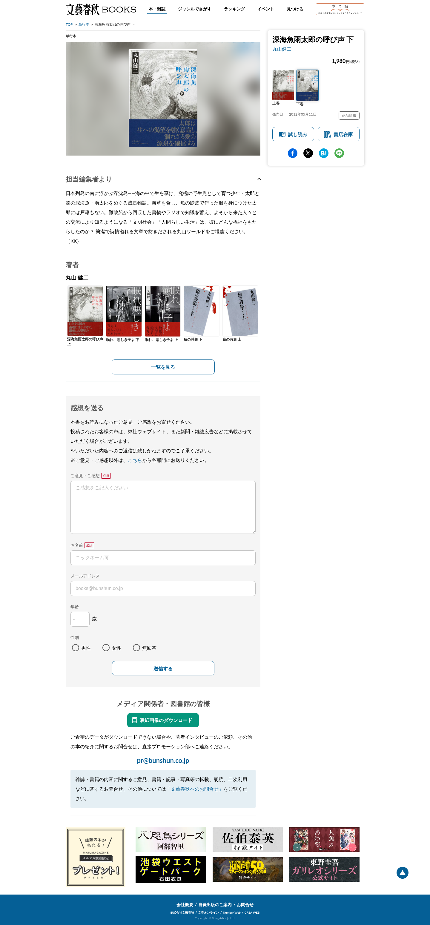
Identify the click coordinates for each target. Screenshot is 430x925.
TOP (69, 24)
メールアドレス (85, 575)
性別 (74, 637)
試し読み (297, 134)
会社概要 (184, 904)
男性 (86, 648)
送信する (163, 668)
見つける (295, 8)
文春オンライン (208, 912)
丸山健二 (281, 49)
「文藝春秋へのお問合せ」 (194, 789)
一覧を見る (163, 367)
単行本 (84, 24)
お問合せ (245, 904)
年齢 (74, 606)
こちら (135, 460)
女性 (116, 648)
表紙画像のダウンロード (166, 720)
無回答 (149, 648)
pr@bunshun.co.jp (163, 760)
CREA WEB (252, 912)
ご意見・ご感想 (85, 475)
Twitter (308, 153)
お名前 (76, 545)
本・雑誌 (157, 8)
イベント (265, 8)
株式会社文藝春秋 (182, 912)
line (339, 153)
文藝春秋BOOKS (101, 9)
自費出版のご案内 (215, 904)
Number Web (232, 912)
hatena (323, 153)
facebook (292, 153)
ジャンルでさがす (194, 8)
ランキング (234, 8)
